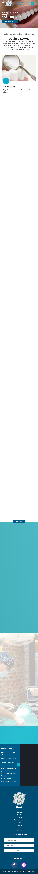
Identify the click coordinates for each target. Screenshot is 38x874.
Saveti (20, 825)
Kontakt (19, 830)
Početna (19, 812)
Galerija (19, 822)
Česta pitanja (20, 828)
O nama (19, 814)
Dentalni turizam (19, 820)
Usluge (19, 817)
